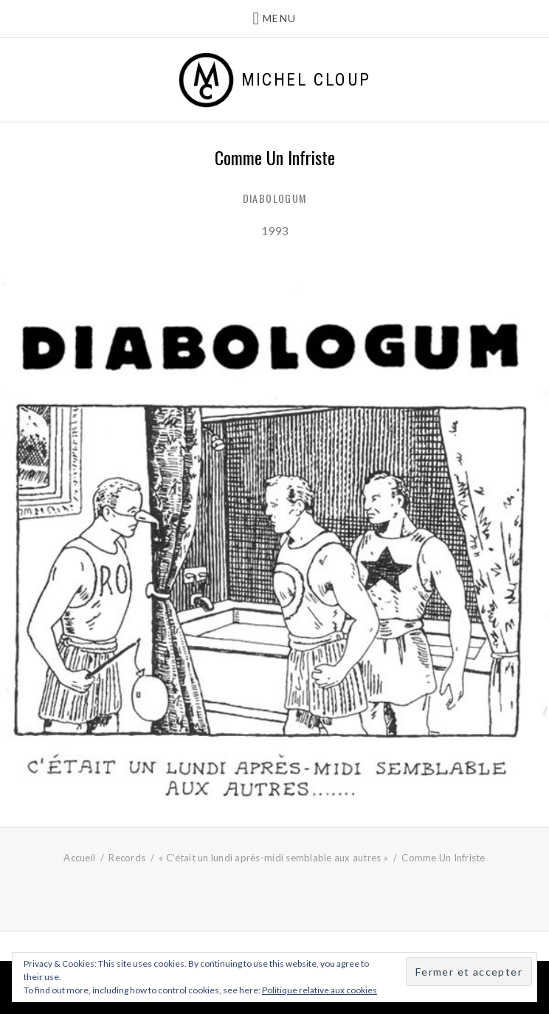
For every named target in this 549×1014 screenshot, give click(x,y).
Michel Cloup (306, 79)
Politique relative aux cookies (319, 990)
